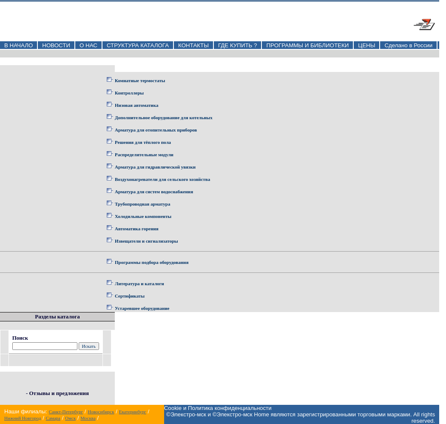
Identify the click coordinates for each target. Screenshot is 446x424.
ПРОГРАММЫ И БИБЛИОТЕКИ (307, 45)
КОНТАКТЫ (193, 45)
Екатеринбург (132, 411)
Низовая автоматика (136, 105)
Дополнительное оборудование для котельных (164, 117)
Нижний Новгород (22, 418)
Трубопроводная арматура (142, 203)
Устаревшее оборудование (142, 308)
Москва (87, 418)
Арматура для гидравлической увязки (155, 166)
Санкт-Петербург (66, 411)
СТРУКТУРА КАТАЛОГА (138, 45)
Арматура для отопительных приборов (156, 129)
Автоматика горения (137, 228)
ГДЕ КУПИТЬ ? (237, 45)
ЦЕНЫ (366, 45)
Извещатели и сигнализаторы (146, 241)
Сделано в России (408, 45)
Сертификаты (130, 295)
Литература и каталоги (139, 283)
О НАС (88, 45)
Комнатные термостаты (140, 80)
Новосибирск (101, 411)
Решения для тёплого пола (143, 142)
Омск (70, 418)
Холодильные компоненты (143, 216)
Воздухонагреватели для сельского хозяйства (162, 179)
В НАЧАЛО (18, 45)
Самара (53, 418)
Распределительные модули (144, 154)
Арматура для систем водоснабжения (154, 191)
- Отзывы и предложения (57, 393)
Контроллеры (129, 92)
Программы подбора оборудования (151, 262)
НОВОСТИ (56, 45)
